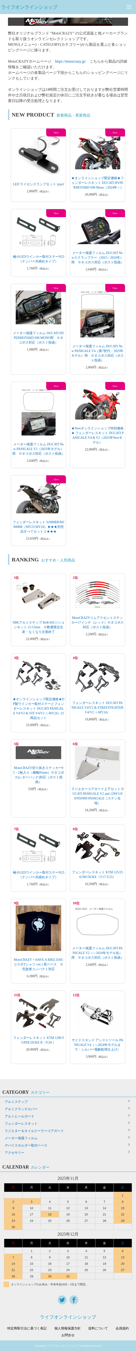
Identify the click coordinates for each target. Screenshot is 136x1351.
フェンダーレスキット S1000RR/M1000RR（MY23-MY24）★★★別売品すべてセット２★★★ (38, 526)
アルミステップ (16, 1102)
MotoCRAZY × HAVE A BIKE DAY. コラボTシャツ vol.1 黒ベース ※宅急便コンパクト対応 (38, 964)
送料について (98, 1328)
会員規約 (122, 1328)
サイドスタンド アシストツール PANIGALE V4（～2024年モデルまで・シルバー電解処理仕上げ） (97, 1044)
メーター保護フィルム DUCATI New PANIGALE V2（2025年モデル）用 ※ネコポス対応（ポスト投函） (38, 449)
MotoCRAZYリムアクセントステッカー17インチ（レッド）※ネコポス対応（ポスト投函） (97, 622)
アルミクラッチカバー (21, 1109)
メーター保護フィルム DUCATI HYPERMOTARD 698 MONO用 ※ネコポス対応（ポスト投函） (38, 337)
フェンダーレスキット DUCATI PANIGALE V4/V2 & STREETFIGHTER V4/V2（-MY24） (98, 707)
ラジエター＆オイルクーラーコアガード (34, 1131)
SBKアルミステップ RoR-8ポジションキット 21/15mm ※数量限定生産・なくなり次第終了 (38, 627)
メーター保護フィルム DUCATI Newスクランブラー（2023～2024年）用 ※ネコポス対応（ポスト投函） (97, 257)
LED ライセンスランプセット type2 (38, 184)
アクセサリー (14, 1152)
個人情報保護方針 (67, 1328)
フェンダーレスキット (21, 1123)
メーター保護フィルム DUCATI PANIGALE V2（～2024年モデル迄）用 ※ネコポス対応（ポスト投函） (97, 952)
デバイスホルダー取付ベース (26, 1145)
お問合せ (68, 1335)
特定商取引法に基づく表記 (27, 1328)
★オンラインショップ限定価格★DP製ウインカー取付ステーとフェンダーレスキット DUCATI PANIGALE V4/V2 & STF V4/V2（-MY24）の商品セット (38, 708)
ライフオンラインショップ (29, 7)
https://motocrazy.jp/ (70, 61)
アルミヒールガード (19, 1116)
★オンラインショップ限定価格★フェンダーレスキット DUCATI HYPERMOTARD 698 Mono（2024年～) (97, 182)
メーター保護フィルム (21, 1138)
